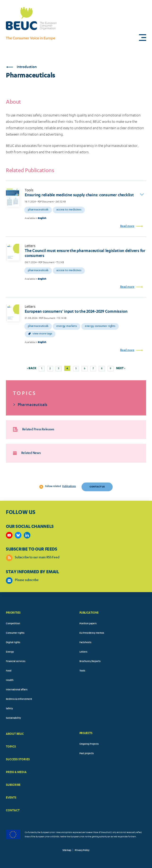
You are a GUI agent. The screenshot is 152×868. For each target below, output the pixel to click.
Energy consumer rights (100, 326)
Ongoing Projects (89, 744)
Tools (82, 671)
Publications (69, 486)
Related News (27, 453)
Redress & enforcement (19, 699)
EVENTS (11, 797)
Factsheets (85, 642)
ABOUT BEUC (15, 733)
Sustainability (13, 718)
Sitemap (66, 850)
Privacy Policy (82, 850)
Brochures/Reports (90, 661)
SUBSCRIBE (13, 785)
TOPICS (11, 746)
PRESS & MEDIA (16, 772)
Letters (83, 652)
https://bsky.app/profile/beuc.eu (18, 535)
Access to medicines (68, 210)
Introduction (21, 67)
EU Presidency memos (91, 633)
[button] (142, 37)
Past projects (86, 753)
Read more (127, 226)
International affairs (17, 689)
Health (9, 680)
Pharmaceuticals (38, 210)
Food (8, 671)
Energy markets (66, 326)
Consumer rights (15, 633)
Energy (10, 652)
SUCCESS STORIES (18, 759)
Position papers (88, 623)
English (42, 218)
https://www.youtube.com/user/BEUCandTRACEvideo (9, 535)
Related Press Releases (33, 429)
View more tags (40, 334)
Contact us (97, 486)
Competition (13, 623)
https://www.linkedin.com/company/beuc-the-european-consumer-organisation (27, 535)
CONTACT (13, 810)
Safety (9, 708)
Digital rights (13, 642)
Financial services (15, 661)
